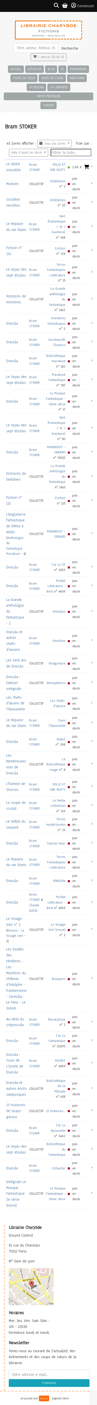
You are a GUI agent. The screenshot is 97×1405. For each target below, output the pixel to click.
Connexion (82, 5)
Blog (51, 69)
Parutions (77, 78)
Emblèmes (57, 181)
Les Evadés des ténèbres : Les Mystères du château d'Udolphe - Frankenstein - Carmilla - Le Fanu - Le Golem (16, 979)
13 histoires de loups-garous (15, 1110)
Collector (58, 1168)
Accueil (15, 69)
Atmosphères (56, 683)
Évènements (78, 69)
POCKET (60, 1060)
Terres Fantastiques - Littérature (56, 270)
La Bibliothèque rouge (55, 764)
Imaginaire (57, 663)
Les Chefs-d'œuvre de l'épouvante (15, 703)
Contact (48, 105)
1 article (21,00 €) (48, 57)
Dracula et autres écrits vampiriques (16, 1088)
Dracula (12, 323)
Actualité (34, 69)
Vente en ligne (52, 78)
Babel (61, 739)
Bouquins (58, 978)
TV (62, 69)
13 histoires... (55, 1111)
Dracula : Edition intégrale (13, 682)
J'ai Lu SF (58, 564)
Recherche (70, 48)
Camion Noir (56, 843)
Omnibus (59, 611)
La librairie (59, 87)
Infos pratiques (48, 96)
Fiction (60, 248)
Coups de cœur (24, 78)
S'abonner (49, 1383)
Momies (12, 183)
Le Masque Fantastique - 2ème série (55, 398)
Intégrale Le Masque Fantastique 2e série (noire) (16, 1193)
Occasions (36, 87)
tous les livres (53, 143)
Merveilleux (56, 1019)
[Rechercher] (35, 48)
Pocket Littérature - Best (56, 586)
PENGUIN (59, 880)
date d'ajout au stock (27, 152)
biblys (44, 1398)
